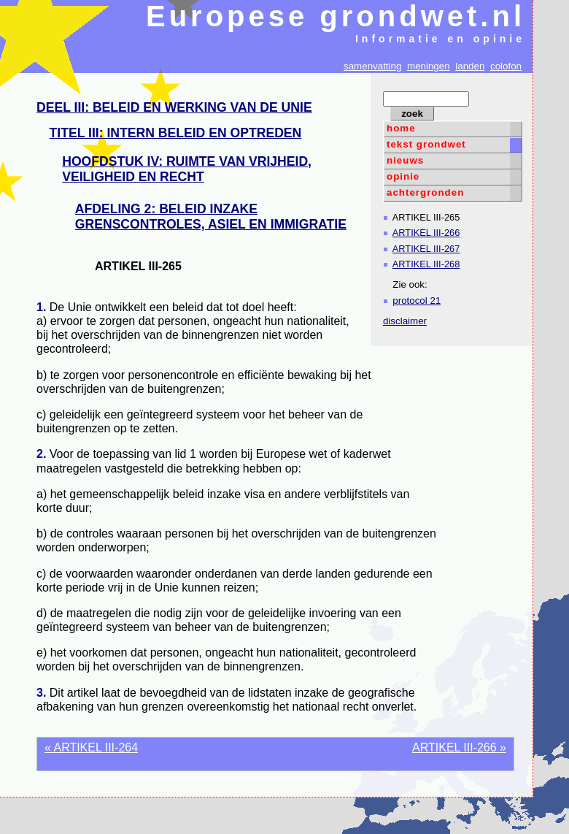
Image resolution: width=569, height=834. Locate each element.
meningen (428, 66)
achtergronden (425, 192)
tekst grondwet (426, 144)
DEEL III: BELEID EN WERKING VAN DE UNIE (174, 107)
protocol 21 (416, 300)
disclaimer (405, 320)
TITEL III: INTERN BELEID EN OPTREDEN (176, 133)
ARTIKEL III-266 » (459, 747)
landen (469, 66)
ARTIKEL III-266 (426, 232)
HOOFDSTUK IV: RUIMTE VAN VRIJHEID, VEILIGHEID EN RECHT (186, 169)
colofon (506, 66)
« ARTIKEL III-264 (91, 747)
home (401, 128)
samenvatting (372, 66)
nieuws (405, 160)
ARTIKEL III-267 (426, 248)
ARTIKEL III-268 (426, 264)
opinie (403, 176)
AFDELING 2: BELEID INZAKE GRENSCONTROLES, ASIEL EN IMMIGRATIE (211, 217)
